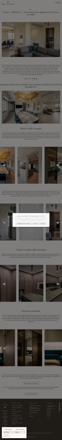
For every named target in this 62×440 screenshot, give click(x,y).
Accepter (35, 223)
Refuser (42, 223)
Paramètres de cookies (23, 223)
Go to (6, 435)
